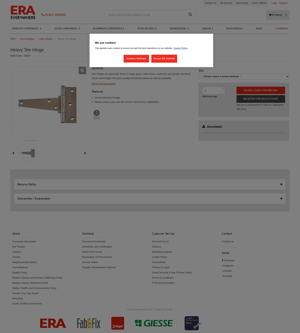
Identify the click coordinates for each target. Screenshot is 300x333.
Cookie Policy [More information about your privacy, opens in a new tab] (181, 48)
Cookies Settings (136, 58)
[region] (151, 50)
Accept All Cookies (164, 58)
